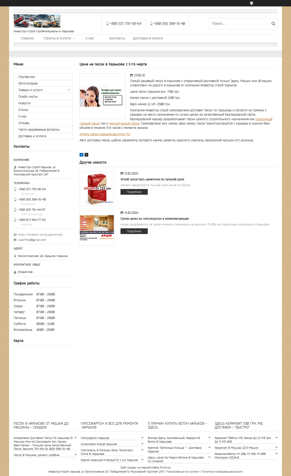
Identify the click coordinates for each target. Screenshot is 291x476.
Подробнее (134, 192)
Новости (24, 103)
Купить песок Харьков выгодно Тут (105, 134)
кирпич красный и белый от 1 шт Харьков (109, 460)
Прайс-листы (28, 96)
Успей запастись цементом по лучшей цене (152, 179)
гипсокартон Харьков (95, 438)
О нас (89, 38)
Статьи (23, 110)
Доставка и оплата (148, 38)
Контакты (117, 38)
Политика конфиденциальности (222, 471)
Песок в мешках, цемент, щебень (37, 455)
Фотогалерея (28, 83)
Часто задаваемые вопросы (39, 129)
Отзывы (24, 123)
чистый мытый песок (124, 123)
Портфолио (26, 77)
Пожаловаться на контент (182, 471)
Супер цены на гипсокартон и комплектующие (154, 218)
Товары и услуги (57, 38)
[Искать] (273, 23)
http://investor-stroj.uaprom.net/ (41, 234)
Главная (27, 38)
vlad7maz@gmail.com (32, 240)
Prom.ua (165, 467)
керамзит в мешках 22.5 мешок (236, 447)
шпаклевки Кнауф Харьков (99, 444)
